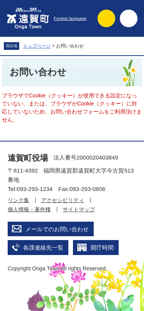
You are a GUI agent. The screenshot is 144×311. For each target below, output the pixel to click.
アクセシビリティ (62, 200)
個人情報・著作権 (29, 209)
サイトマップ (79, 209)
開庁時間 (102, 247)
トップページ (37, 46)
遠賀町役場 (28, 157)
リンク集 (18, 200)
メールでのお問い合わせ (57, 229)
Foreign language (70, 18)
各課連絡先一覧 (43, 247)
